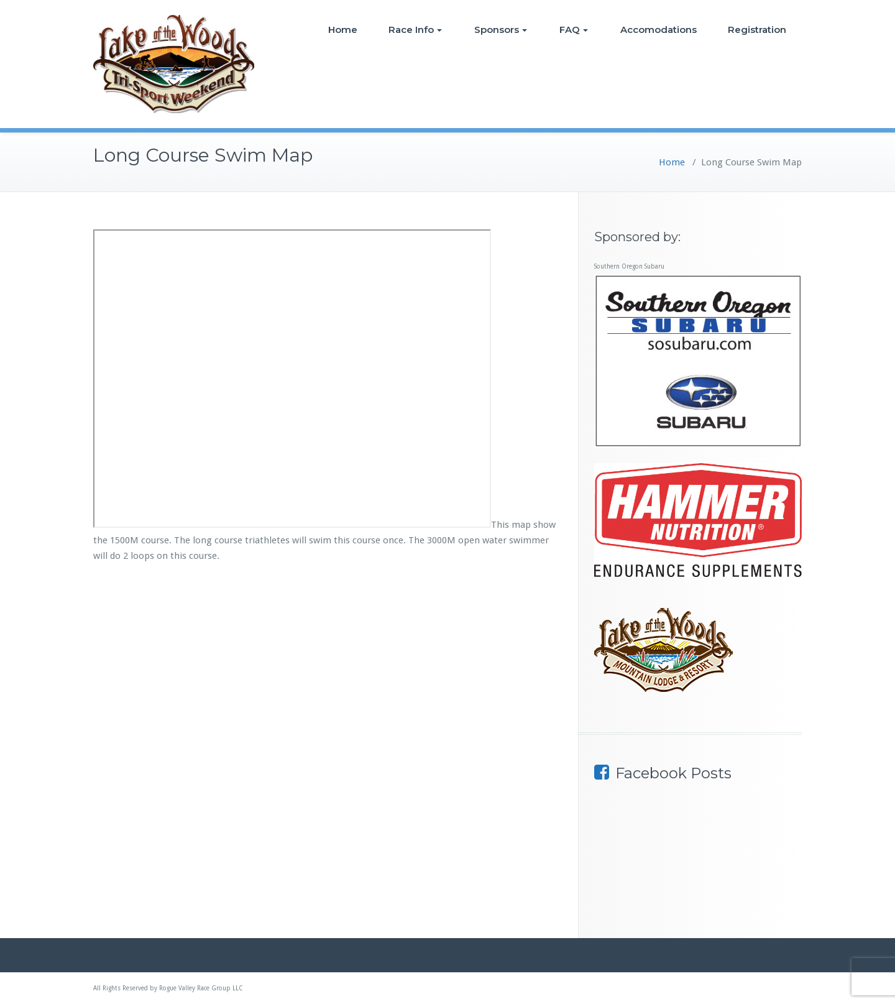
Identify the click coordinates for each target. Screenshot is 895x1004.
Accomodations (658, 29)
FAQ (573, 29)
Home (342, 29)
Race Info (415, 29)
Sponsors (500, 29)
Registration (757, 29)
